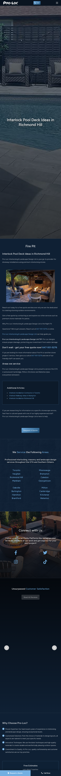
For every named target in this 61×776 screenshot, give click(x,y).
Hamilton (16, 494)
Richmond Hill (16, 477)
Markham (16, 480)
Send (30, 749)
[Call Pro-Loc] (46, 773)
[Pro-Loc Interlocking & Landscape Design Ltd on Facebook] (15, 554)
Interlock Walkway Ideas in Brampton (22, 396)
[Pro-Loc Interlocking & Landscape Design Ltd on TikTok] (45, 563)
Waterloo (44, 498)
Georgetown (45, 480)
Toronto (16, 470)
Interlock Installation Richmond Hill (21, 398)
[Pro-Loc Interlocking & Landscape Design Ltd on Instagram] (16, 563)
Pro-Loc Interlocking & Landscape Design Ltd (19, 334)
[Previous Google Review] (6, 624)
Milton (45, 487)
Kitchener (44, 494)
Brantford (16, 498)
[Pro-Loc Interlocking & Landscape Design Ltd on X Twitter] (45, 554)
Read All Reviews (30, 597)
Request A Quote (30, 430)
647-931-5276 (41, 329)
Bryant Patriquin (30, 618)
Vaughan (16, 473)
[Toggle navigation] (57, 3)
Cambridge (44, 491)
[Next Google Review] (54, 624)
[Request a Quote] (15, 773)
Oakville (16, 487)
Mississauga (44, 470)
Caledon (45, 477)
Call (37, 3)
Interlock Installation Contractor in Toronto (24, 393)
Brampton (44, 473)
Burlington (16, 491)
